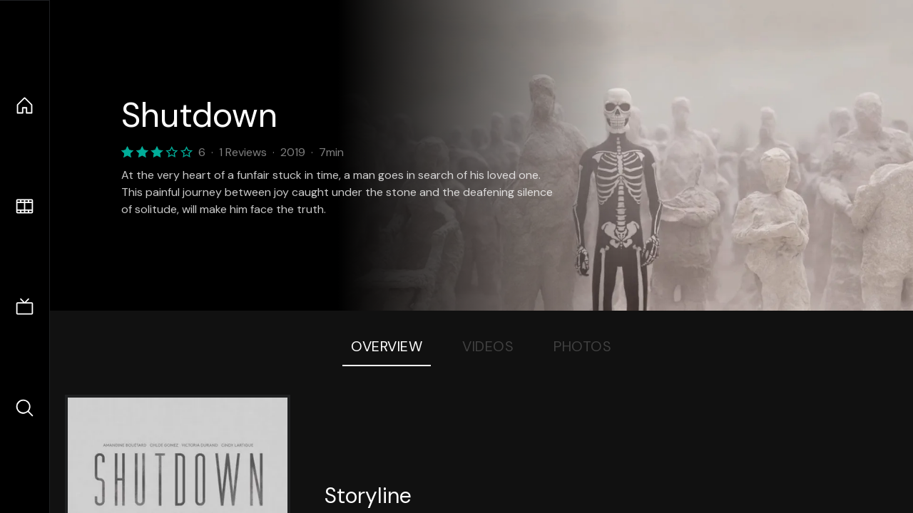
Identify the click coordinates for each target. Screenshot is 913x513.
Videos (488, 346)
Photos (582, 346)
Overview (386, 346)
